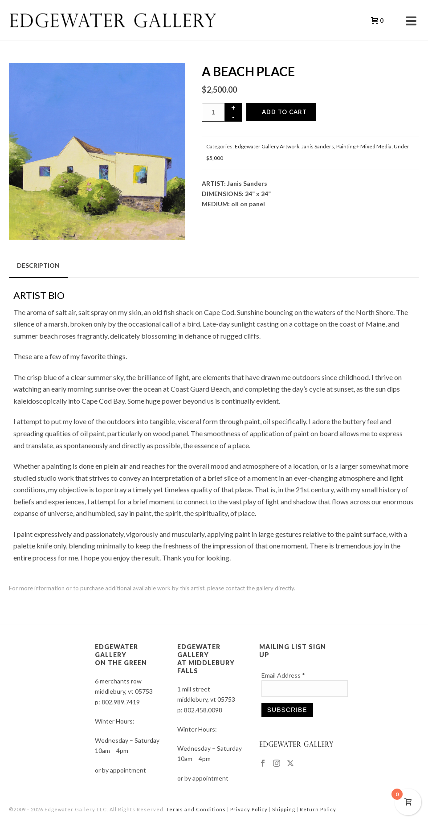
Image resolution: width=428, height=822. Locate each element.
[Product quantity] (213, 112)
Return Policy (318, 809)
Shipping (283, 809)
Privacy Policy (249, 809)
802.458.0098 (203, 710)
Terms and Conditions (196, 809)
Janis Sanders (318, 146)
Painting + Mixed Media (363, 146)
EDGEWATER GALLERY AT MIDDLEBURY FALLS (206, 659)
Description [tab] (38, 265)
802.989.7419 (121, 702)
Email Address (283, 675)
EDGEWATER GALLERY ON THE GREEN (121, 655)
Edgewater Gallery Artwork (267, 146)
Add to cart (284, 111)
